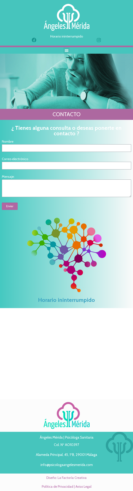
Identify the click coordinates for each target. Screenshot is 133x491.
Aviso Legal (83, 487)
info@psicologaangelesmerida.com (66, 465)
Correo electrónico (15, 159)
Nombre (7, 141)
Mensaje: (8, 176)
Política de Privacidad (57, 487)
